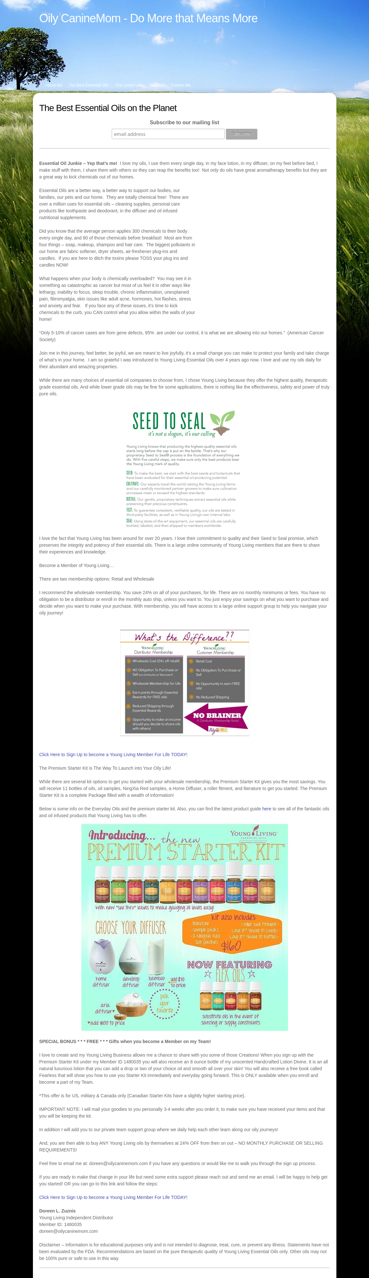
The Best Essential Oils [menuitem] (89, 85)
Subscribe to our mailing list (184, 122)
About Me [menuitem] (54, 85)
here (267, 754)
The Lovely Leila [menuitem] (129, 85)
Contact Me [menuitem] (180, 85)
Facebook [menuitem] (47, 1262)
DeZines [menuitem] (157, 85)
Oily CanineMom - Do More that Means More (148, 18)
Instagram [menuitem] (71, 1262)
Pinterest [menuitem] (94, 1262)
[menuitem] (270, 4)
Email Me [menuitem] (116, 1262)
